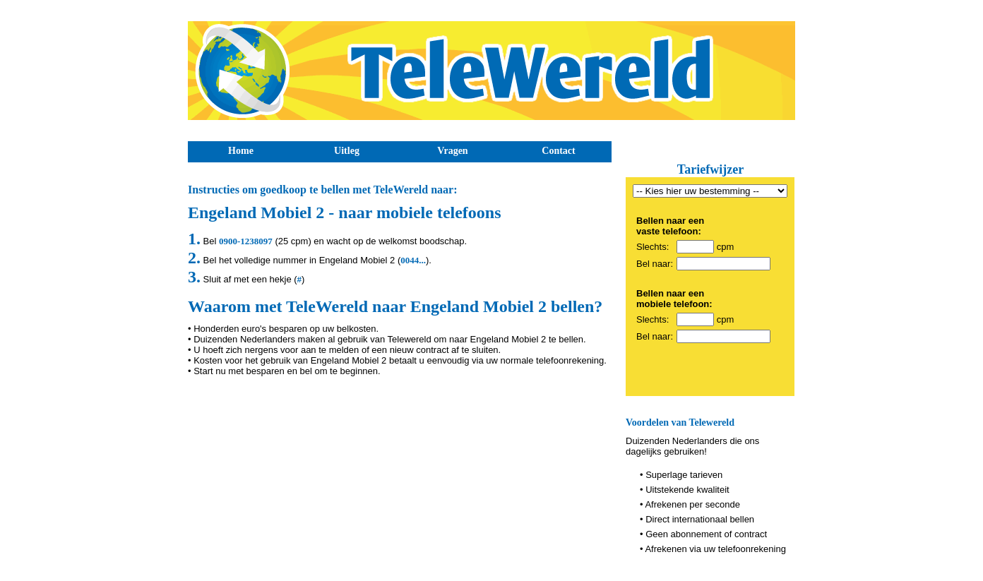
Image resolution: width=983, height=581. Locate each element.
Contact (558, 150)
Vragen (452, 150)
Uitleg (346, 150)
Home (241, 150)
